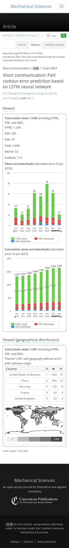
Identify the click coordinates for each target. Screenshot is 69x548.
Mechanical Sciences (31, 6)
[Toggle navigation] (61, 6)
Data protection (46, 541)
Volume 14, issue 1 (27, 35)
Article (22, 44)
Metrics (35, 44)
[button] (48, 35)
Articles (7, 35)
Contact (15, 541)
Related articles (54, 44)
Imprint (28, 541)
